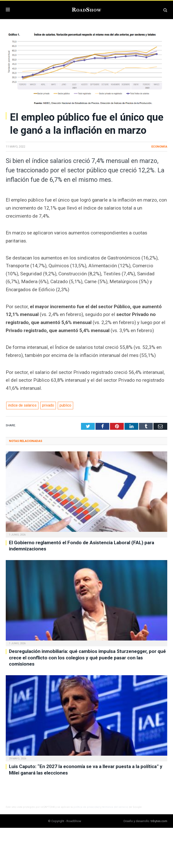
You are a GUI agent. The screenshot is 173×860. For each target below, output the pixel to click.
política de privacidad (86, 807)
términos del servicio (115, 807)
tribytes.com (159, 821)
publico (65, 405)
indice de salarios (22, 405)
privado (48, 405)
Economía (159, 146)
